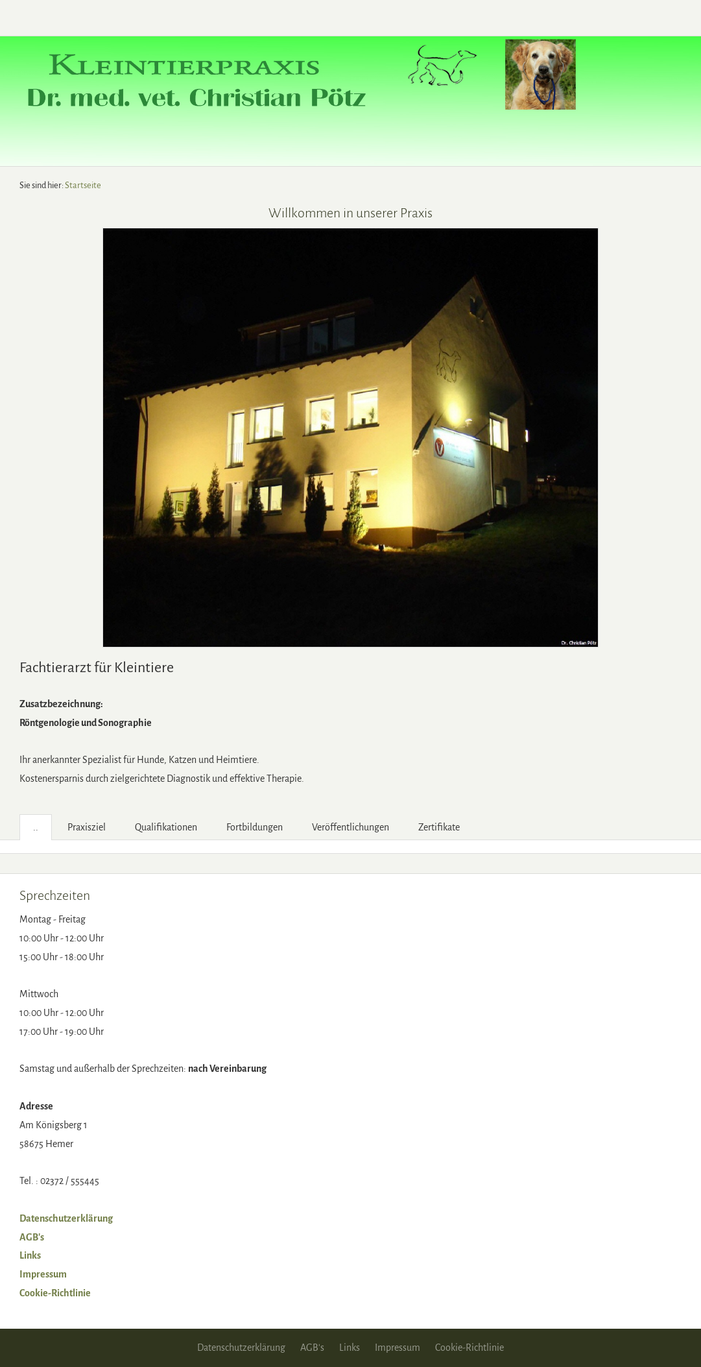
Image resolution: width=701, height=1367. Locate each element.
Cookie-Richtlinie (55, 1293)
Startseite (83, 185)
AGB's (31, 1237)
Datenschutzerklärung (66, 1218)
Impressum (43, 1274)
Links (30, 1255)
